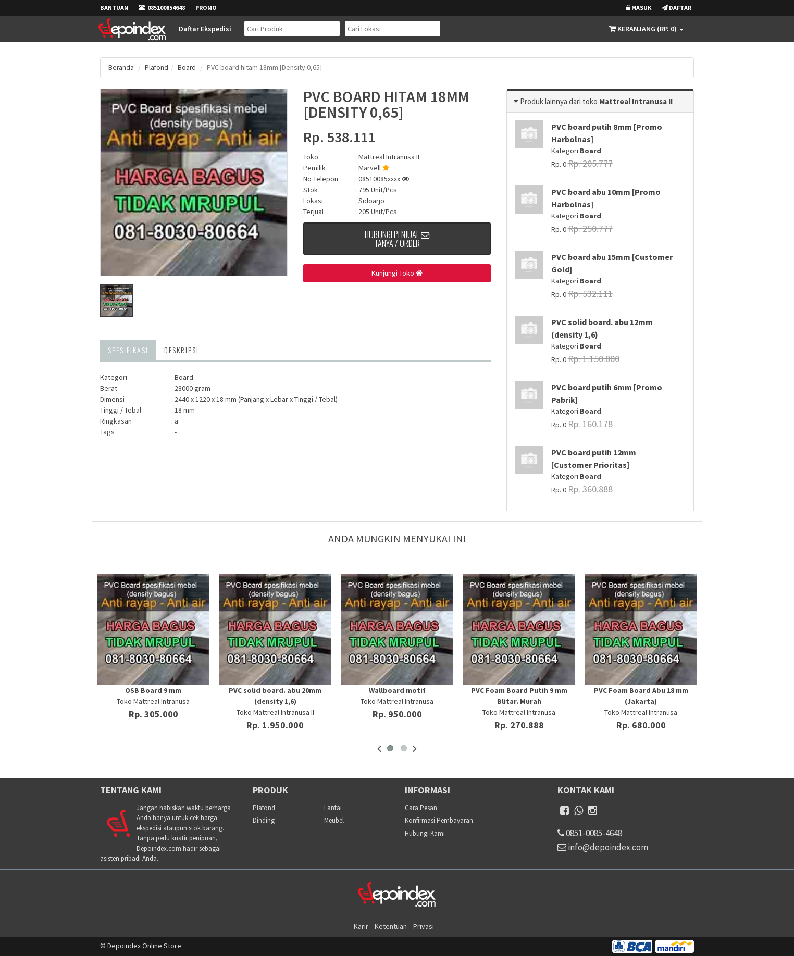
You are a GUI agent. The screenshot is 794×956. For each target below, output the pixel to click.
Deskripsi (181, 349)
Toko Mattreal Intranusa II (275, 711)
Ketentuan (391, 925)
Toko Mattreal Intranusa (153, 700)
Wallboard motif (397, 689)
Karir (361, 925)
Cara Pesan (421, 807)
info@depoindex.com (610, 848)
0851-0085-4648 (597, 833)
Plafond (157, 67)
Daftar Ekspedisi (204, 28)
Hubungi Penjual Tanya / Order (397, 241)
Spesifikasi (128, 349)
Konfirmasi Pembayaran (439, 820)
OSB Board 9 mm (153, 689)
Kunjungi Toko (397, 273)
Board (188, 67)
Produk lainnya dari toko (559, 101)
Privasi (423, 925)
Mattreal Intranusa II (388, 156)
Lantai (333, 807)
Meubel (334, 820)
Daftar (676, 7)
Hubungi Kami (425, 832)
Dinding (264, 820)
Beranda (121, 67)
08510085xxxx (383, 178)
